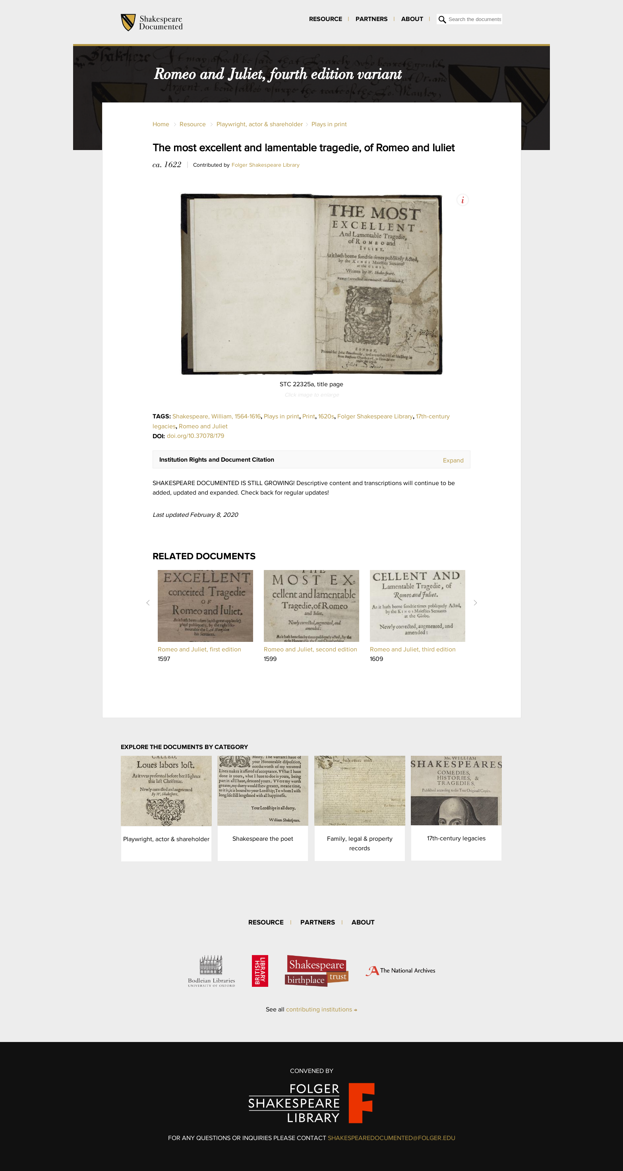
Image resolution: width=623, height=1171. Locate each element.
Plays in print (329, 124)
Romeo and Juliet (203, 426)
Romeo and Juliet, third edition (413, 649)
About (412, 18)
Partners (372, 18)
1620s (326, 416)
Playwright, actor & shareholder (260, 124)
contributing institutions (319, 1009)
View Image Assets (463, 200)
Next (475, 602)
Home (161, 124)
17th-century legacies (456, 838)
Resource (325, 18)
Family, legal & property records (360, 843)
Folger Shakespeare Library (266, 165)
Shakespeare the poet (262, 838)
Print (308, 416)
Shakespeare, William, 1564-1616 (216, 416)
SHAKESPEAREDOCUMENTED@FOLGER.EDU (391, 1137)
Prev (147, 602)
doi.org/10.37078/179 (195, 435)
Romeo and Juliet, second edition (310, 649)
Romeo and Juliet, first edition (199, 649)
